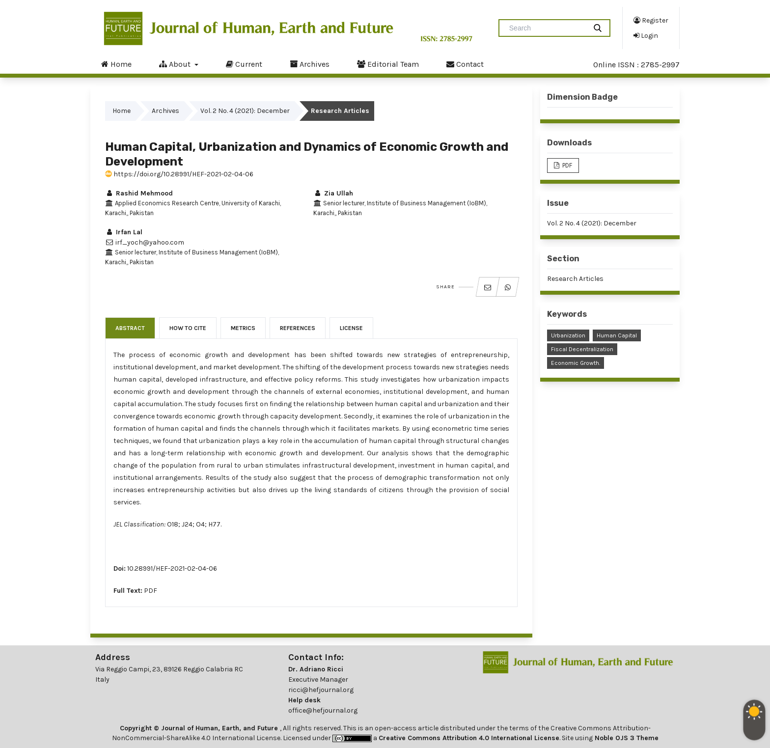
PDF (150, 590)
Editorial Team (388, 64)
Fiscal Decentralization (582, 349)
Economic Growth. (575, 363)
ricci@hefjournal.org (321, 690)
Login (645, 35)
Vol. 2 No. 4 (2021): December (245, 111)
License (351, 328)
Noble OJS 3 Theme (626, 738)
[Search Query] (546, 28)
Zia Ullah (333, 193)
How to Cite (187, 328)
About (175, 64)
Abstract (130, 328)
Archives (310, 64)
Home (116, 64)
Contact (465, 64)
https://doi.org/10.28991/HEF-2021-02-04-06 (179, 174)
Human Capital (617, 335)
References (297, 328)
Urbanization (568, 335)
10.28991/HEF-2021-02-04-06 (172, 568)
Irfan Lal (123, 232)
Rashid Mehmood (139, 193)
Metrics (243, 328)
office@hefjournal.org (323, 710)
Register (650, 20)
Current (244, 64)
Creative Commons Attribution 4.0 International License (469, 738)
